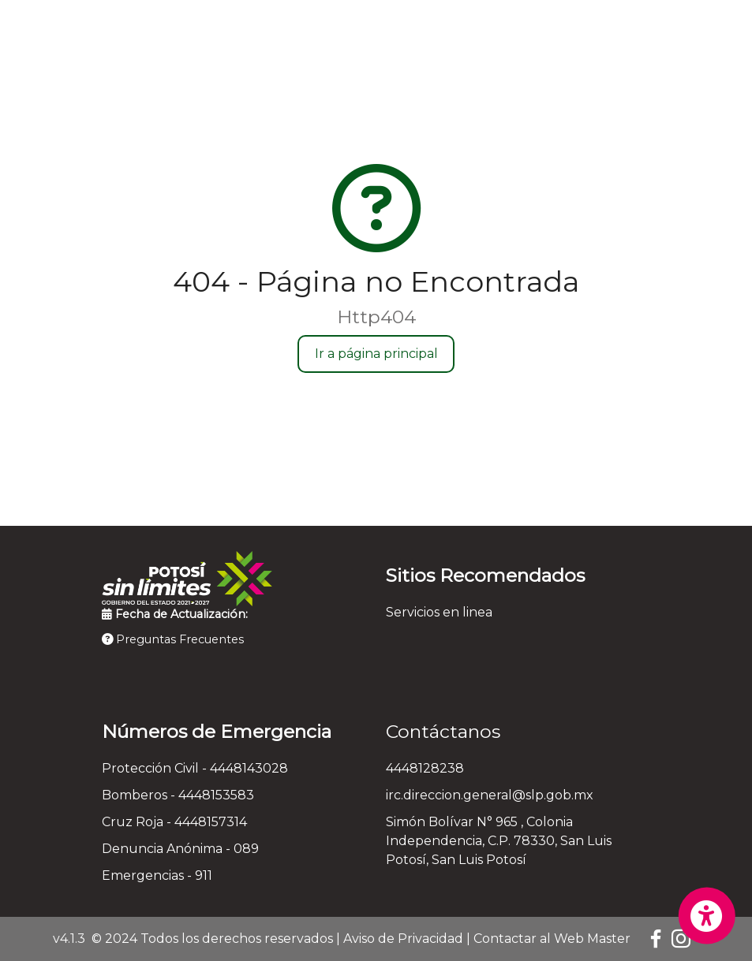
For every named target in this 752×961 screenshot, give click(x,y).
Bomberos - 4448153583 (178, 795)
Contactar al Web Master (551, 938)
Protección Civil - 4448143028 (195, 768)
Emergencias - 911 (157, 875)
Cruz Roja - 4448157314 (174, 821)
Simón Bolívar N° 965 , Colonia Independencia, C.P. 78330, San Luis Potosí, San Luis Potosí (499, 840)
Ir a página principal (376, 353)
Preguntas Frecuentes (173, 639)
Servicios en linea (439, 612)
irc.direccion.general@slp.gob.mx (489, 795)
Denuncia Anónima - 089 (180, 848)
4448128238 (425, 768)
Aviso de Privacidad (403, 938)
